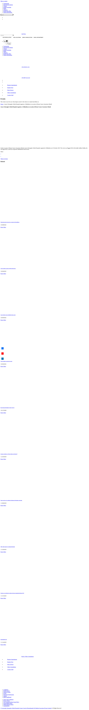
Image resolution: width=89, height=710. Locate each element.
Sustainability (6, 705)
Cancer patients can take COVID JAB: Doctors (8, 268)
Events (4, 693)
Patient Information (7, 12)
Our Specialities (7, 37)
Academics (5, 689)
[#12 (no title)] (1, 37)
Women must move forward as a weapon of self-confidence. (10, 222)
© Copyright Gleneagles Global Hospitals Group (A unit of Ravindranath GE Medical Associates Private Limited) (26, 708)
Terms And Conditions (8, 699)
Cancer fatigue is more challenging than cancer (8, 314)
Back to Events (4, 158)
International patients (8, 4)
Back (8, 43)
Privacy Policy (6, 700)
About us (5, 9)
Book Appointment (38, 37)
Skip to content (4, 1)
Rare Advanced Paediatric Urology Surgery (7, 407)
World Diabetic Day (4, 639)
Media (4, 8)
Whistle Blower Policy (8, 704)
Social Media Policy (7, 703)
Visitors (5, 6)
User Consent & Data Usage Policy (11, 702)
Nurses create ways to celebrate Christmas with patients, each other (11, 500)
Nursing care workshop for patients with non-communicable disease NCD (12, 593)
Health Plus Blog (7, 11)
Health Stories (6, 690)
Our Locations (17, 37)
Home (2, 104)
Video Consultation (27, 37)
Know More (3, 227)
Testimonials (6, 3)
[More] (5, 41)
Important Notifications (8, 694)
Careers (5, 696)
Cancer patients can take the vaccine (6, 361)
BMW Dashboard (7, 697)
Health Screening (7, 7)
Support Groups (6, 692)
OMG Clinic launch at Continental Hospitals (8, 546)
